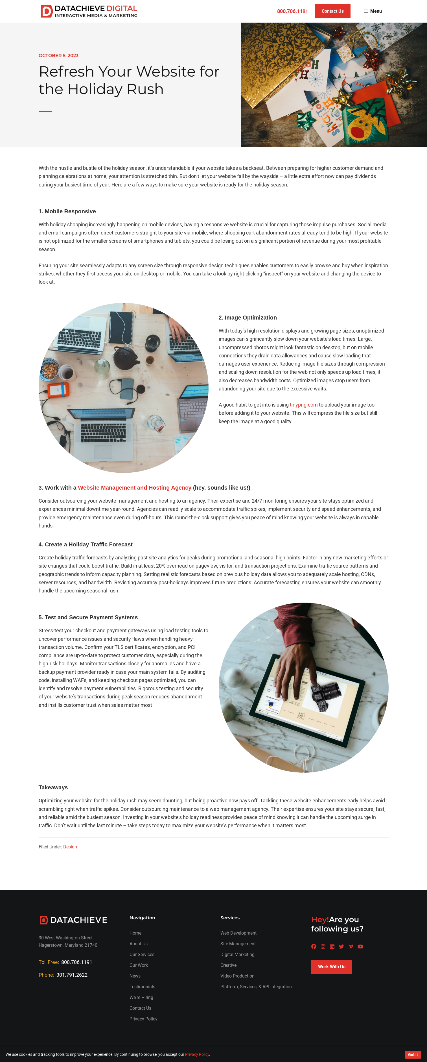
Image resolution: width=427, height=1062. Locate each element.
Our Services (142, 954)
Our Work (139, 965)
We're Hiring (141, 997)
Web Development (238, 933)
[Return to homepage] (89, 11)
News (135, 976)
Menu (373, 11)
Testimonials (142, 986)
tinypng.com (304, 405)
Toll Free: (65, 962)
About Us (139, 943)
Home (135, 933)
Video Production (237, 976)
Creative (228, 965)
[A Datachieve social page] (313, 946)
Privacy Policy (143, 1019)
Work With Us (331, 966)
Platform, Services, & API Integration (256, 986)
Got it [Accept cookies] (413, 1054)
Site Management (238, 943)
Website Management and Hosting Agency (134, 488)
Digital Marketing (237, 954)
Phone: (63, 975)
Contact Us (333, 11)
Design (70, 847)
